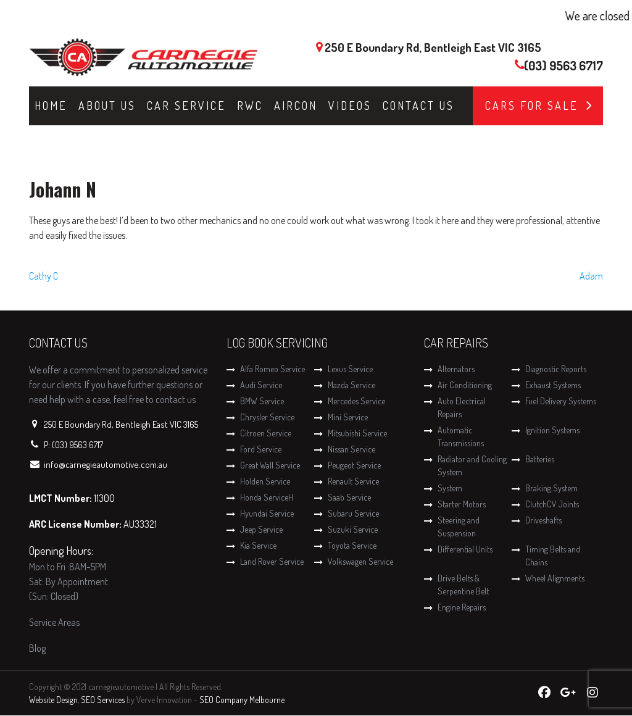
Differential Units (465, 549)
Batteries (539, 459)
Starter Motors (462, 504)
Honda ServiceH (266, 497)
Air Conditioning (465, 385)
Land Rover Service (272, 561)
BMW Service (262, 401)
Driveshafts (543, 520)
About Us (107, 105)
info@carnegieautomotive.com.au (105, 464)
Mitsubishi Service (357, 433)
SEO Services (103, 699)
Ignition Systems (552, 430)
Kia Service (258, 545)
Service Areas (54, 622)
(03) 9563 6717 (563, 65)
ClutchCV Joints (552, 504)
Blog (37, 648)
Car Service (186, 105)
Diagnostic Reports (555, 369)
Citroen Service (265, 433)
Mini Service (348, 417)
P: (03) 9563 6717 (73, 445)
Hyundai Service (267, 513)
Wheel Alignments (554, 578)
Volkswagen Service (360, 561)
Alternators (456, 369)
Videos (350, 105)
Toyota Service (352, 545)
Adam (591, 276)
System (450, 488)
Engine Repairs (462, 607)
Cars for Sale (531, 105)
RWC (250, 105)
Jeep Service (261, 529)
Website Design (53, 699)
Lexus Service (350, 369)
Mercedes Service (356, 401)
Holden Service (265, 481)
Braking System (551, 488)
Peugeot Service (354, 465)
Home (51, 105)
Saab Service (349, 497)
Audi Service (261, 385)
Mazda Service (351, 385)
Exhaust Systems (553, 385)
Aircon (295, 105)
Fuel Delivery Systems (560, 401)
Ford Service (260, 449)
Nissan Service (351, 449)
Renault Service (353, 481)
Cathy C (43, 276)
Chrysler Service (267, 417)
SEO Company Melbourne (242, 699)
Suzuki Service (353, 529)
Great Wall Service (270, 465)
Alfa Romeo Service (272, 369)
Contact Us (418, 105)
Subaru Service (353, 513)
